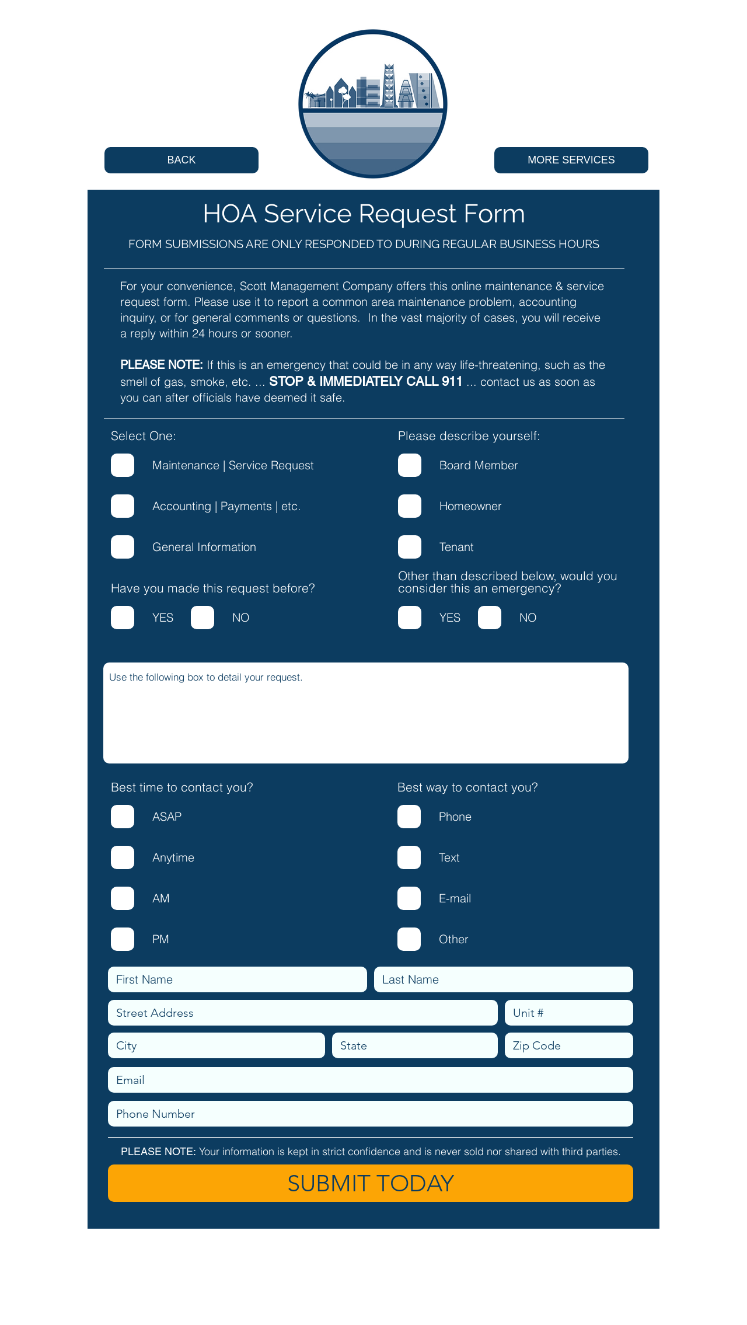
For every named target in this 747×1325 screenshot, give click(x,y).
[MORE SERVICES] (571, 160)
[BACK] (181, 160)
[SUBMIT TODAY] (370, 1183)
